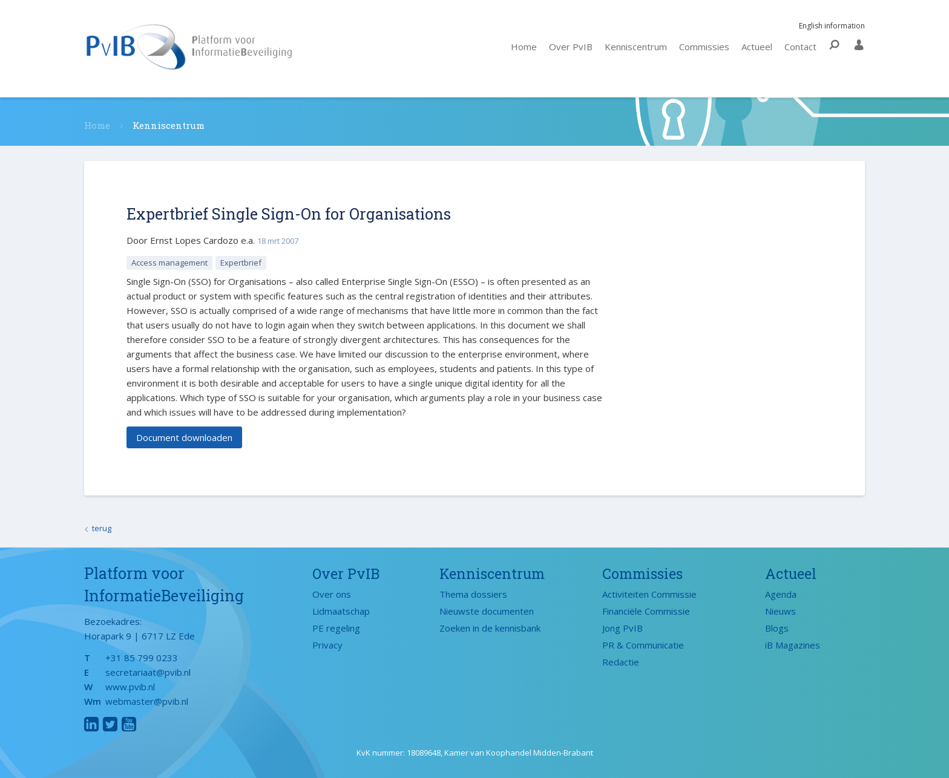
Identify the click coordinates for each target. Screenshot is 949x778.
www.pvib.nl (130, 687)
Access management (169, 262)
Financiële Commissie (646, 611)
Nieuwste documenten (486, 611)
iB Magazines (792, 645)
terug (101, 528)
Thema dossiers (473, 594)
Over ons (331, 594)
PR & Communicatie (643, 645)
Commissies (704, 47)
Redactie (620, 662)
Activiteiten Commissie (649, 594)
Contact (800, 47)
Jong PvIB (622, 628)
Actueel (756, 47)
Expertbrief (240, 262)
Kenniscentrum (636, 47)
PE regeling (336, 628)
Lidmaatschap (341, 611)
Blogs (777, 628)
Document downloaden (184, 437)
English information (826, 26)
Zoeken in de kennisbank (489, 628)
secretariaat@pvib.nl (148, 672)
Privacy (327, 645)
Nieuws (780, 611)
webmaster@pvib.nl (146, 701)
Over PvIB (571, 47)
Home (524, 47)
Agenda (780, 594)
